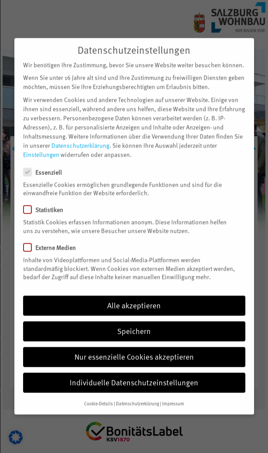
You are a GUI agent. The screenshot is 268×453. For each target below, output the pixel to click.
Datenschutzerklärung (80, 136)
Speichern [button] (134, 322)
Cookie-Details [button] (98, 394)
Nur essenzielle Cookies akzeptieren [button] (134, 347)
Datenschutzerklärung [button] (137, 394)
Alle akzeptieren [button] (134, 296)
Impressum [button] (173, 394)
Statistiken (47, 200)
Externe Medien (53, 238)
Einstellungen (41, 145)
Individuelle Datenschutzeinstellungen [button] (134, 373)
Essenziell (46, 163)
